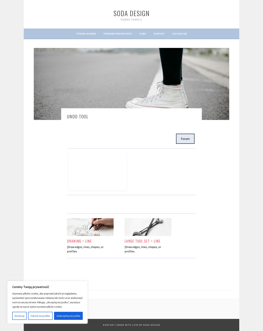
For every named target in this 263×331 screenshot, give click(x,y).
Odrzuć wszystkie (40, 315)
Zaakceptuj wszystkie (68, 315)
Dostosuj (19, 315)
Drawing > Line (79, 241)
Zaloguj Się (179, 33)
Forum (185, 139)
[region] (47, 302)
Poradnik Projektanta (118, 33)
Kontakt (159, 33)
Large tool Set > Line (143, 241)
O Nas (142, 33)
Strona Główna (86, 33)
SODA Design (131, 13)
